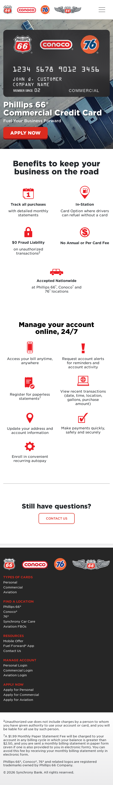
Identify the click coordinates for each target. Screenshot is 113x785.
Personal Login (15, 665)
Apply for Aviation (18, 700)
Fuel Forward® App (18, 646)
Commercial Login (18, 670)
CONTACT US (56, 518)
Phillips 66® (12, 606)
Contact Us (12, 651)
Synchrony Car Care (19, 621)
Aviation (10, 592)
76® (6, 616)
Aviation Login (15, 675)
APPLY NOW (25, 132)
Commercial (13, 587)
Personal (10, 582)
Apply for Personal (18, 690)
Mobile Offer (13, 641)
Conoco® (10, 611)
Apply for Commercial (21, 695)
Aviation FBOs (14, 626)
